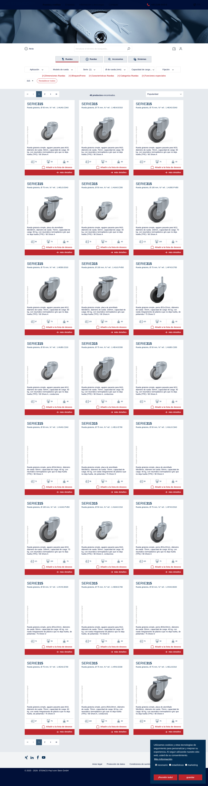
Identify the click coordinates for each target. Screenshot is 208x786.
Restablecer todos (47, 81)
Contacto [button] (112, 7)
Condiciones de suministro (142, 764)
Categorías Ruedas (129, 76)
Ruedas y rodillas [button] (50, 7)
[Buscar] (128, 49)
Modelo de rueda (63, 69)
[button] (196, 7)
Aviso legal (97, 764)
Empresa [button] (68, 7)
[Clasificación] (164, 94)
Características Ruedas (103, 76)
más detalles (66, 172)
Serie (89, 69)
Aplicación (37, 69)
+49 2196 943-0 (158, 7)
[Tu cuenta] (180, 48)
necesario (161, 765)
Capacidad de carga (143, 69)
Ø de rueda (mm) (115, 69)
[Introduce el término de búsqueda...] (99, 49)
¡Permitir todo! (165, 777)
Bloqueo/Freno (79, 76)
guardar (190, 777)
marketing (191, 765)
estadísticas (176, 765)
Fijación (168, 69)
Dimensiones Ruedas (55, 76)
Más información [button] (163, 759)
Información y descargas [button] (90, 7)
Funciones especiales (155, 76)
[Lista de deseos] (174, 48)
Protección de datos (116, 764)
